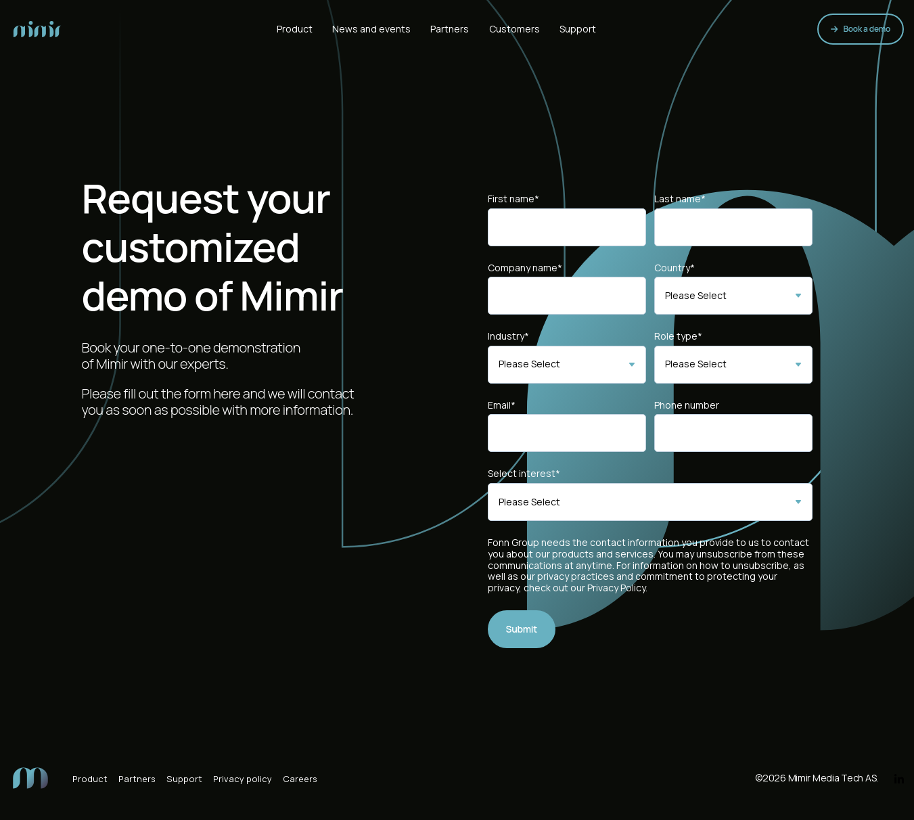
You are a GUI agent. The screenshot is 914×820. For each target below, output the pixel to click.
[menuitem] (30, 777)
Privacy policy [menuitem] (242, 779)
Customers (514, 28)
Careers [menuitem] (300, 779)
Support (577, 28)
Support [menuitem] (184, 779)
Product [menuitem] (90, 779)
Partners (449, 28)
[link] (37, 27)
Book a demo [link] (860, 29)
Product (295, 28)
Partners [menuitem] (137, 779)
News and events (371, 28)
